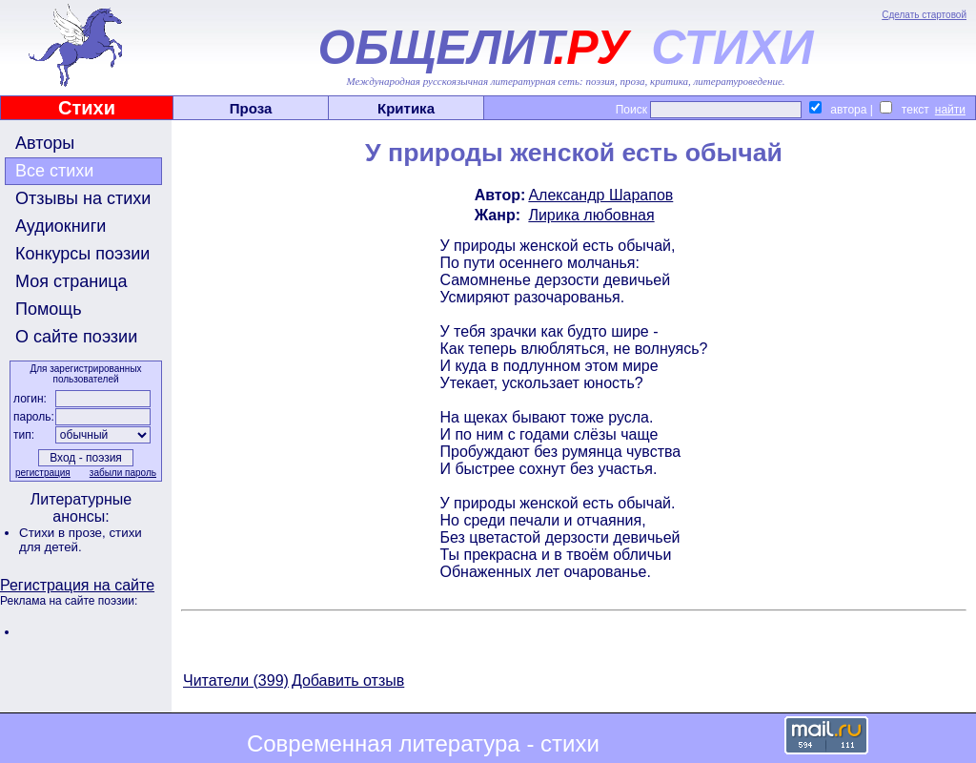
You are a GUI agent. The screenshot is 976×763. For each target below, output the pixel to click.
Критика (406, 108)
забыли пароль (123, 472)
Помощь (48, 309)
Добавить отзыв (348, 680)
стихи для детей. (80, 540)
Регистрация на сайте (77, 585)
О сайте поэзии (76, 336)
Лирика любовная (591, 215)
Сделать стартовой (924, 15)
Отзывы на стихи (83, 198)
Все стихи (54, 170)
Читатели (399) (236, 680)
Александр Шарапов (600, 195)
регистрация (43, 472)
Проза (251, 108)
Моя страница (71, 281)
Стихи (86, 107)
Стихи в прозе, (64, 533)
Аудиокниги (60, 226)
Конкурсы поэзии (82, 253)
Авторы (44, 143)
